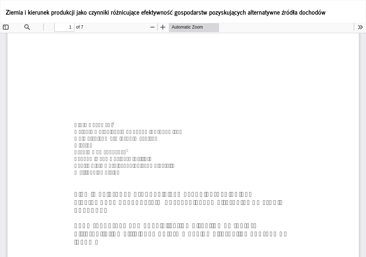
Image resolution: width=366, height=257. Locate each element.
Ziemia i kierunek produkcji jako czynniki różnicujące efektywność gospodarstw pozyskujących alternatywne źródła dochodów (166, 11)
